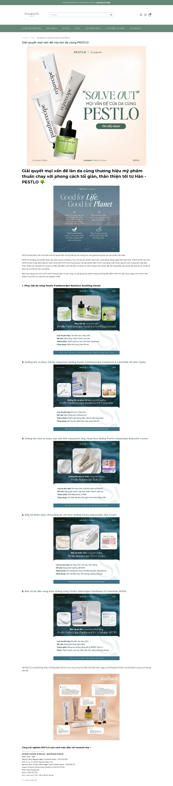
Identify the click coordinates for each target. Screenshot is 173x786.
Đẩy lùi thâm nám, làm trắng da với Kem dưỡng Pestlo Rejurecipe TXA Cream (71, 515)
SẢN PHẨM (51, 28)
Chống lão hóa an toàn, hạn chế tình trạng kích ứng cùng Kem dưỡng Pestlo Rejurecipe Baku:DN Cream (86, 438)
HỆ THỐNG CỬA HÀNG (116, 28)
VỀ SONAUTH (135, 28)
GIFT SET (66, 28)
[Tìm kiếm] (111, 15)
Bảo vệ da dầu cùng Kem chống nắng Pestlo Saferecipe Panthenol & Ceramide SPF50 (75, 591)
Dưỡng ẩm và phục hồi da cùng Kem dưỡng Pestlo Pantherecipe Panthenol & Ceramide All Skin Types (85, 362)
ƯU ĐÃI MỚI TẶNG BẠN (31, 28)
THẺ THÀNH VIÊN (93, 28)
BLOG (77, 28)
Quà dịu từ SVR (103, 3)
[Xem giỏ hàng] (149, 15)
